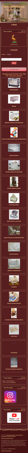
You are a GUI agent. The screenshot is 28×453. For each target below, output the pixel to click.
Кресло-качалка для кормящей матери (14, 237)
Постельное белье (14, 204)
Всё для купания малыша (14, 303)
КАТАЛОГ (15, 50)
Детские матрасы (13, 155)
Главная (3, 54)
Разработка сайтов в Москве (7, 438)
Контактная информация (6, 450)
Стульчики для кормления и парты (14, 319)
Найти (14, 63)
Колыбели (14, 286)
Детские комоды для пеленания (14, 171)
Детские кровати (14, 89)
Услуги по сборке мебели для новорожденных (14, 139)
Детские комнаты (13, 254)
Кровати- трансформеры (14, 270)
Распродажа (14, 352)
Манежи (14, 106)
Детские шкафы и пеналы (14, 188)
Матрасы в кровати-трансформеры (14, 122)
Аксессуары (14, 336)
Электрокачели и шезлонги (14, 221)
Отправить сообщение (14, 17)
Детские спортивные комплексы (14, 369)
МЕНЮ (14, 24)
